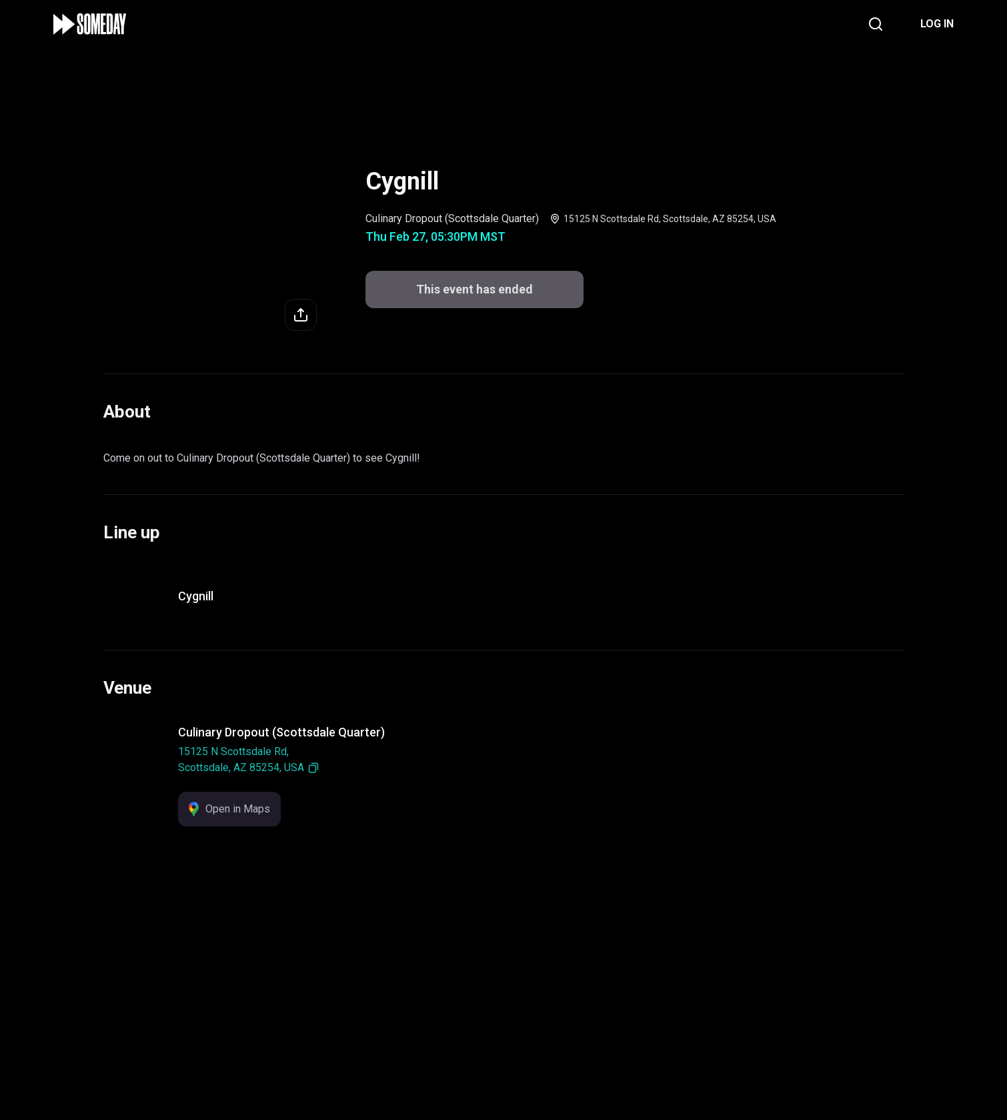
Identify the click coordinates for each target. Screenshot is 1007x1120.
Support (407, 1026)
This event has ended (474, 289)
